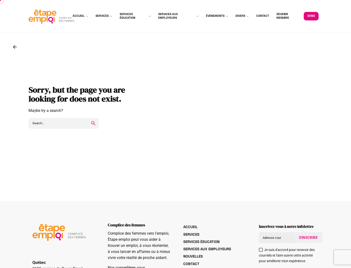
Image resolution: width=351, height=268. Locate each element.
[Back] (15, 47)
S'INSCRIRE (308, 237)
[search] (93, 123)
